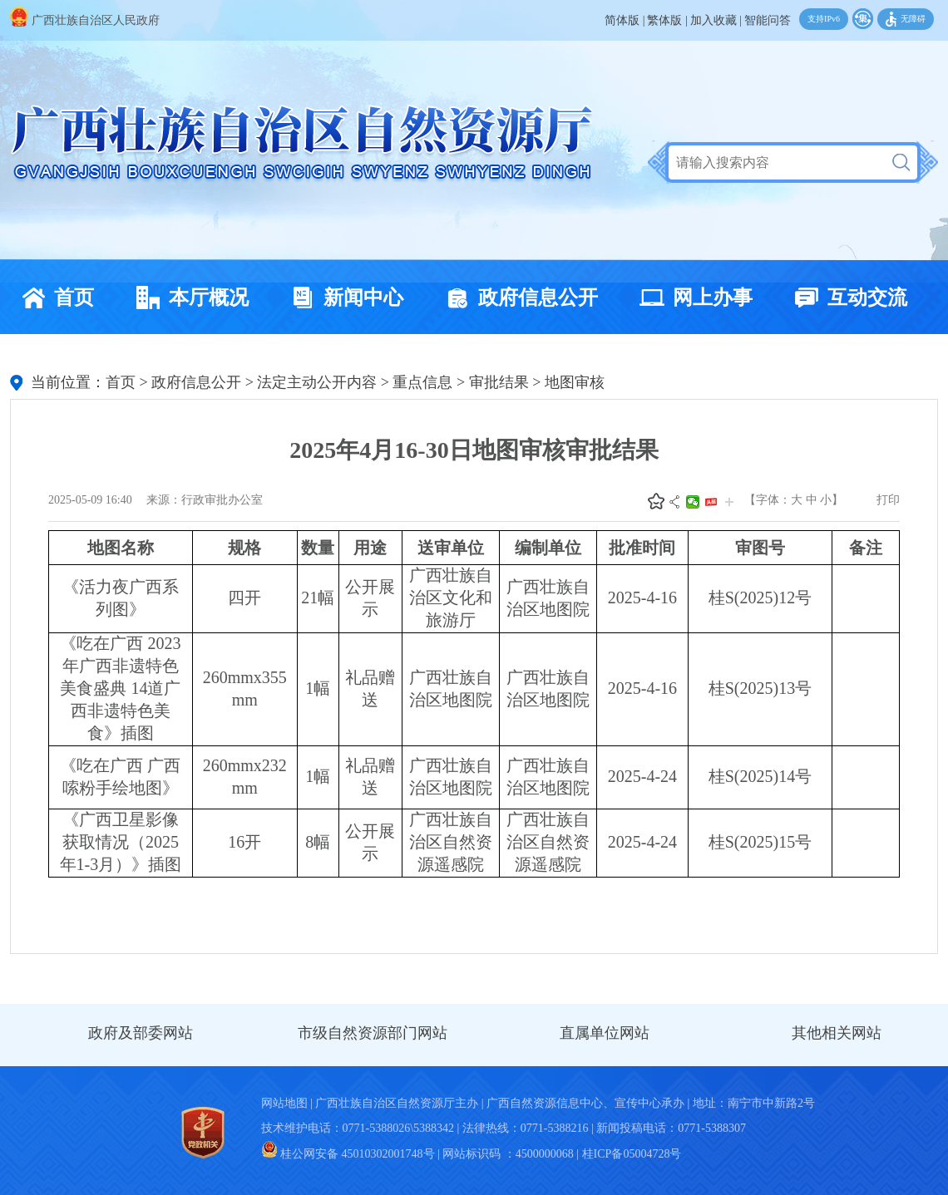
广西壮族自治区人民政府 (85, 20)
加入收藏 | (716, 20)
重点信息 (422, 382)
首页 (53, 297)
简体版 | (624, 20)
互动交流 (846, 297)
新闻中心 (342, 297)
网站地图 (284, 1103)
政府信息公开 (517, 297)
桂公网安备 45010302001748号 (348, 1154)
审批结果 (499, 382)
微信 (692, 502)
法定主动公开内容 (317, 382)
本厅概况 (188, 297)
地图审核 (575, 382)
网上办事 (692, 297)
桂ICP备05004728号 (632, 1154)
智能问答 (767, 20)
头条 (711, 502)
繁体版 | (667, 20)
